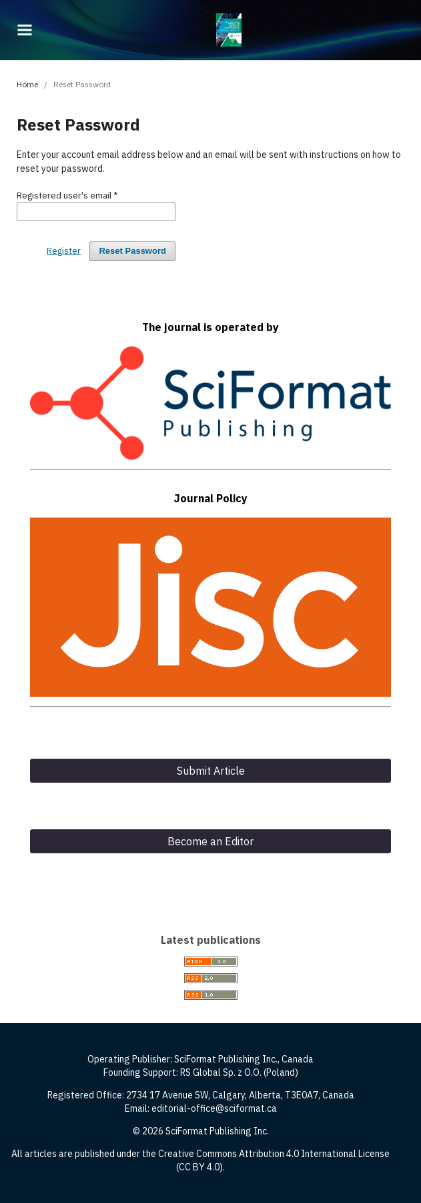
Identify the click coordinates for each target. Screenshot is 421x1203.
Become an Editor (210, 841)
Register (64, 250)
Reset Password (132, 251)
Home (27, 84)
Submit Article (211, 770)
